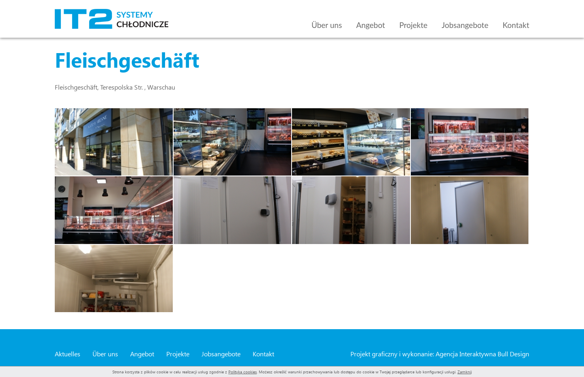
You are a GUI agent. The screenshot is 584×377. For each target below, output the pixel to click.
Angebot (370, 25)
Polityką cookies (242, 371)
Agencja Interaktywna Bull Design (482, 353)
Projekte (413, 25)
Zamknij (464, 371)
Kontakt (515, 25)
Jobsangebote (465, 25)
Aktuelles (67, 353)
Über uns (326, 25)
